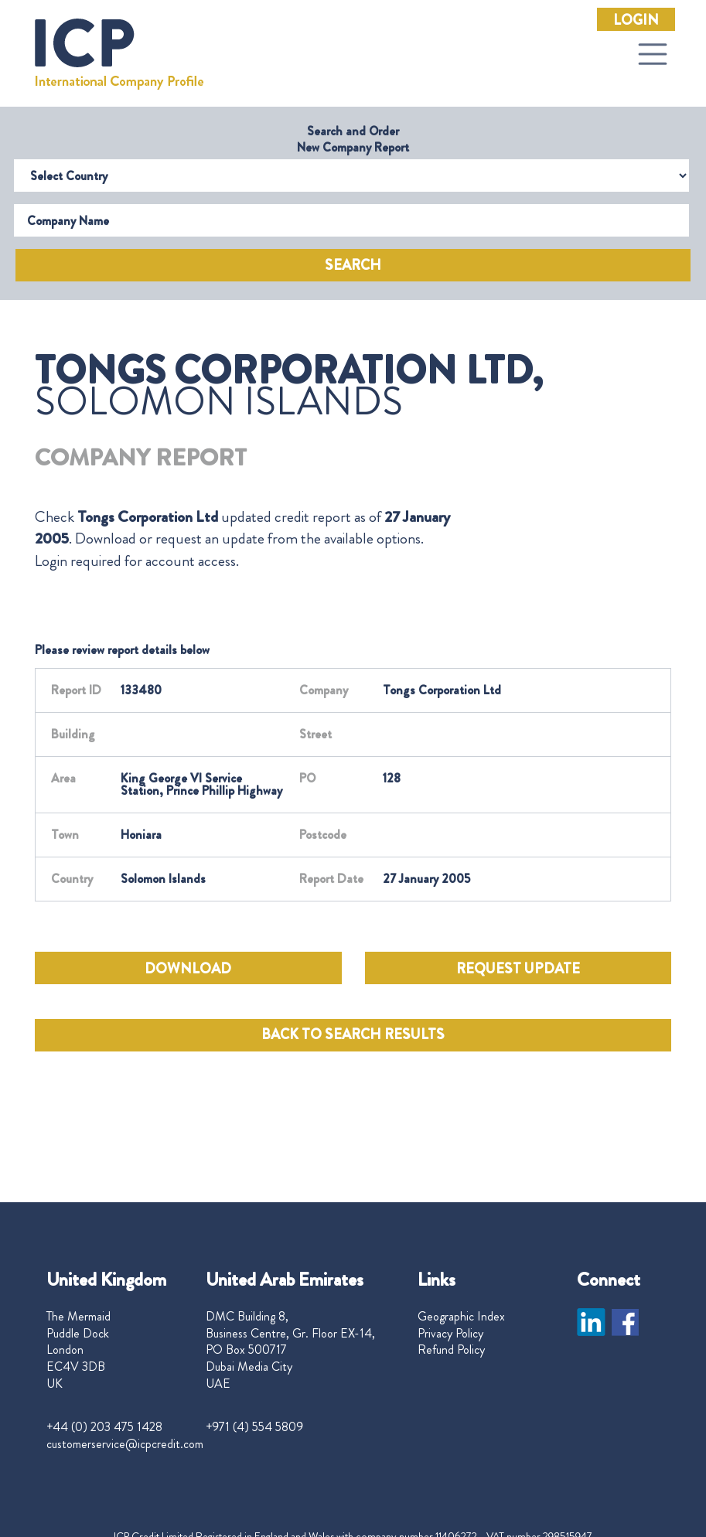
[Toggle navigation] (652, 54)
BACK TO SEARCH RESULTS (353, 1034)
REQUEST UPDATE (518, 969)
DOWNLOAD (188, 969)
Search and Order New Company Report (353, 139)
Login (636, 20)
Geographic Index (461, 1316)
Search (353, 265)
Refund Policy (451, 1349)
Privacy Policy (450, 1333)
